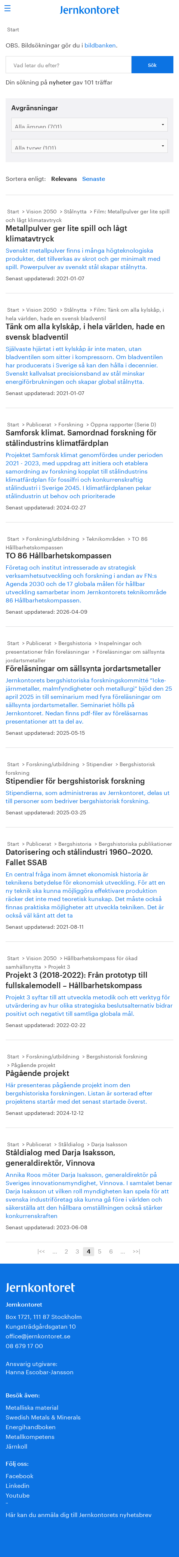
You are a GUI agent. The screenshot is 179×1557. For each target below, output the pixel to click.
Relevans (64, 179)
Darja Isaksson (109, 1144)
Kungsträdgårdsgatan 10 (41, 1325)
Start (13, 29)
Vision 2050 (41, 211)
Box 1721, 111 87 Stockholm (44, 1315)
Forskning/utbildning (52, 538)
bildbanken (100, 44)
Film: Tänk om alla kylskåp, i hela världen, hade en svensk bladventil (85, 313)
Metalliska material (32, 1406)
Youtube (18, 1494)
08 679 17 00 (24, 1345)
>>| (136, 1250)
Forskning (70, 424)
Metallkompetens (30, 1435)
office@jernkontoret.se (38, 1335)
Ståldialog (71, 1144)
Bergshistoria (75, 642)
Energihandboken (31, 1426)
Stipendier (99, 763)
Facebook (19, 1475)
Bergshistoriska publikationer (135, 843)
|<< (41, 1250)
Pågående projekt (33, 1064)
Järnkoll (16, 1445)
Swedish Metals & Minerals (43, 1416)
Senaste (93, 179)
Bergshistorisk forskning (116, 1056)
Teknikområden (105, 538)
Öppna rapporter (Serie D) (123, 424)
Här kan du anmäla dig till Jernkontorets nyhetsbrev (79, 1514)
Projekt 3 (59, 966)
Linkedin (18, 1484)
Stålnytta (75, 211)
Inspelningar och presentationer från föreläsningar (74, 646)
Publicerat (38, 424)
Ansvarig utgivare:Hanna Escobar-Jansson (40, 1367)
